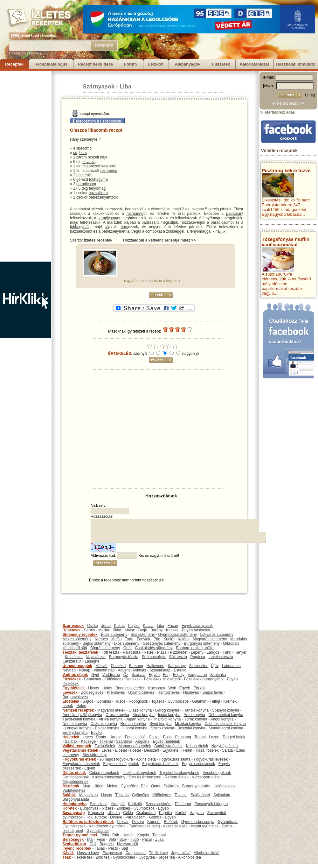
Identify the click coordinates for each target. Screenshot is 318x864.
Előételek (71, 701)
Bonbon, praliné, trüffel (195, 648)
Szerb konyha (162, 728)
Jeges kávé (180, 853)
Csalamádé (146, 813)
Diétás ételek (74, 772)
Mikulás (139, 670)
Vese (101, 839)
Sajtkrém (171, 786)
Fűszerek (221, 64)
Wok (172, 688)
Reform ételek (177, 777)
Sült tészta (178, 657)
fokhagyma (98, 179)
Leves (88, 737)
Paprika (165, 813)
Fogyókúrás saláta (174, 759)
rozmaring (108, 170)
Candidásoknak (76, 777)
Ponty (101, 737)
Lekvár (123, 821)
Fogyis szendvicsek (198, 764)
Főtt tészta (110, 652)
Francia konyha (196, 710)
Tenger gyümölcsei (80, 835)
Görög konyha (167, 710)
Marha (103, 630)
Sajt (124, 848)
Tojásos (157, 701)
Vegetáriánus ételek (80, 750)
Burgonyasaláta (76, 799)
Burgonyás (89, 808)
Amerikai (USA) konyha (82, 715)
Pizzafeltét (178, 652)
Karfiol (180, 813)
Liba (125, 86)
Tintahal (159, 835)
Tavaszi (181, 795)
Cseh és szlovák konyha (224, 723)
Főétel (135, 750)
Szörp (227, 826)
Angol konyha (222, 719)
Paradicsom (135, 817)
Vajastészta (96, 657)
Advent (123, 670)
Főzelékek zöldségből (162, 679)
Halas (107, 688)
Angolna (142, 741)
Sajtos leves (212, 692)
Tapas (100, 848)
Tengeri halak (234, 737)
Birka (117, 630)
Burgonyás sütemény (202, 643)
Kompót (153, 821)
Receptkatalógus (50, 64)
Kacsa (148, 625)
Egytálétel (170, 750)
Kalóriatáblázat (254, 64)
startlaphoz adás (277, 112)
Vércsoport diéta (205, 777)
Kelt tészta (74, 657)
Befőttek (171, 821)
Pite (157, 639)
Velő (112, 839)
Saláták (71, 741)
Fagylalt (143, 639)
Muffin (116, 639)
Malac (130, 630)
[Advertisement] (25, 166)
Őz (125, 674)
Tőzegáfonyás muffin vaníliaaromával (285, 241)
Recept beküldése (95, 64)
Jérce (106, 625)
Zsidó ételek (104, 746)
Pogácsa (197, 657)
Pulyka (134, 625)
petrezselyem (100, 197)
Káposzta (96, 813)
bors (82, 153)
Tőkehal (106, 741)
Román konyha (133, 723)
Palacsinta (131, 652)
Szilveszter (198, 666)
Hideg (98, 786)
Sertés (89, 630)
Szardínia (124, 741)
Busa (167, 737)
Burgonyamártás (196, 786)
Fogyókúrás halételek (160, 764)
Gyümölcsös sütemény (177, 634)
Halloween (155, 666)
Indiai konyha (169, 715)
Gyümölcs (129, 786)
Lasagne (92, 661)
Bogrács (107, 844)
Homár (128, 835)
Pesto (113, 848)
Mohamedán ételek (135, 746)
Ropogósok (138, 701)
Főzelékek (72, 679)
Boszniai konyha (191, 728)
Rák (115, 835)
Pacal (147, 839)
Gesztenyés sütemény (162, 643)
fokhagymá (79, 227)
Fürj (166, 674)
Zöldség (123, 808)
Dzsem (138, 821)
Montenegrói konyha (226, 728)
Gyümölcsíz (228, 821)
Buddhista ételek (168, 746)
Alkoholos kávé (206, 853)
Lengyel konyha (78, 728)
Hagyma (197, 813)
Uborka (113, 813)
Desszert (151, 750)
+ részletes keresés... (27, 53)
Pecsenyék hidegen (211, 804)
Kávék (68, 853)
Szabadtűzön (74, 844)
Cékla (128, 813)
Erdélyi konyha (75, 732)
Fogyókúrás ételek (79, 759)
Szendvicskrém (158, 804)
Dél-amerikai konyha (225, 715)
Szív (123, 839)
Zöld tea (102, 857)
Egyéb (154, 674)
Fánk (227, 652)
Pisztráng (183, 737)
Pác (144, 786)
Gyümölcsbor (97, 830)
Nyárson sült (127, 844)
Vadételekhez (74, 790)
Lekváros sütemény (216, 634)
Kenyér (241, 652)
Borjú (142, 630)
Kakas (119, 625)
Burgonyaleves (75, 697)
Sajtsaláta (221, 795)
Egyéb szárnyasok (197, 625)
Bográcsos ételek (130, 688)
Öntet (155, 786)
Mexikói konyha (188, 723)
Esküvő (180, 670)
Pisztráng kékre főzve (286, 170)
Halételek (71, 737)
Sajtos (88, 701)
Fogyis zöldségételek (121, 764)
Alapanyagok (188, 64)
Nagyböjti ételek (224, 746)
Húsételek (72, 630)
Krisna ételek (197, 746)
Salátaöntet (200, 795)
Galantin (199, 701)
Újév (214, 666)
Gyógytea (147, 857)
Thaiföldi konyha (167, 719)
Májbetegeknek (75, 781)
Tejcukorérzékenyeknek (179, 772)
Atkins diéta (146, 759)
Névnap (69, 670)
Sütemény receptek (80, 634)
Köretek (70, 808)
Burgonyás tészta (123, 657)
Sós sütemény (143, 634)
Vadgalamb (197, 674)
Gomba (155, 817)
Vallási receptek (77, 746)
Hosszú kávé (88, 853)
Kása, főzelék (207, 750)
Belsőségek (73, 839)
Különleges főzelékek (123, 679)
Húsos (93, 688)
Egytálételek (74, 688)
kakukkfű (108, 166)
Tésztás (121, 795)
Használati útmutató (295, 64)
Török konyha (195, 719)
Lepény (197, 652)
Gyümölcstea (124, 857)
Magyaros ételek (111, 710)
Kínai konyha (144, 715)
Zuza (159, 839)
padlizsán (84, 175)
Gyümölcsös (178, 701)
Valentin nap (104, 670)
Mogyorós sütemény (210, 639)
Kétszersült (72, 661)
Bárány (156, 630)
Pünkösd (118, 666)
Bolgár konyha (107, 728)
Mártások (71, 786)
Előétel (121, 750)
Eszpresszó (112, 853)
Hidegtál (118, 804)
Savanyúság (74, 813)
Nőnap (84, 670)
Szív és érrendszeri (145, 777)
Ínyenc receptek (77, 848)
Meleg (112, 786)
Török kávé (158, 853)
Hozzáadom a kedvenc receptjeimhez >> (159, 240)
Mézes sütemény (77, 639)
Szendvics (98, 804)
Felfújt (215, 701)
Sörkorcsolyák (154, 657)
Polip (104, 835)
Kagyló (143, 835)
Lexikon (155, 64)
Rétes (149, 652)
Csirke (92, 625)
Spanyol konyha (225, 710)
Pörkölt (199, 688)
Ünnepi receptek (77, 666)
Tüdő (134, 839)
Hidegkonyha (74, 804)
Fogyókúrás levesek (211, 759)
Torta (129, 639)
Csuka (154, 737)
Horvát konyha (135, 728)
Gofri (127, 648)
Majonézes (88, 795)
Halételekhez (224, 786)
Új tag (310, 95)
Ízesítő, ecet (73, 830)
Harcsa (115, 737)
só (75, 153)
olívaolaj (89, 161)
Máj (90, 839)
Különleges (161, 795)
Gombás (104, 701)
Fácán (173, 625)
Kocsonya (156, 688)
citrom (81, 157)
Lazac (214, 737)
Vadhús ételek (75, 674)
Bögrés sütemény (105, 648)
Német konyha (75, 723)
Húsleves (191, 692)
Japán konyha (138, 719)
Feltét (187, 750)
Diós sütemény (126, 643)
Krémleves (116, 692)
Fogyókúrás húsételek (81, 764)
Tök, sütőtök (96, 817)
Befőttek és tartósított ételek (88, 821)
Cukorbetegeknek (104, 772)
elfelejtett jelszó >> (288, 103)
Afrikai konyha (110, 719)
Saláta (227, 750)
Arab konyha (194, 715)
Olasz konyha (140, 710)
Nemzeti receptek (78, 710)
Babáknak (92, 679)
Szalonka (218, 674)
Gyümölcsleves (141, 692)
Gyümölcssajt (74, 826)
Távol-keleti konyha (79, 719)
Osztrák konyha (104, 723)
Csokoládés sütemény (154, 648)
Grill (92, 844)
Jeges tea (166, 857)
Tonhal (199, 737)
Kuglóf (168, 639)
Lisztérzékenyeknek (139, 772)
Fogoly (178, 674)
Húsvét (101, 666)
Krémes (101, 639)
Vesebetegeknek (217, 772)
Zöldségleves (92, 692)
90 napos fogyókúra (116, 759)
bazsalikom (98, 193)
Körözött (135, 804)
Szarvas (138, 674)
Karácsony (177, 666)
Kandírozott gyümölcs (107, 826)
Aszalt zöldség (175, 826)
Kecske (172, 630)
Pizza (161, 652)
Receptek (14, 64)
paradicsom (86, 184)
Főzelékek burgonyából (204, 679)
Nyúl (95, 674)
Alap (86, 786)
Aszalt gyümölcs (204, 826)
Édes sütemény (114, 634)
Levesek (70, 692)
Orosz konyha (117, 715)
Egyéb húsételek (196, 630)
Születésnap (159, 670)
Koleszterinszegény (108, 777)
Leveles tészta (221, 657)
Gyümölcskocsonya (197, 821)
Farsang (136, 666)
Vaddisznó (111, 674)
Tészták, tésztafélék (80, 652)
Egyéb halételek (166, 741)
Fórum (130, 64)
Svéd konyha (160, 723)
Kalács (183, 639)
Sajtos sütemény (96, 643)
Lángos (213, 652)
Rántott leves (168, 692)
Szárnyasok (98, 86)
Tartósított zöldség (144, 826)
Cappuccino (136, 853)
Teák (67, 857)
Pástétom (183, 804)
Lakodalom (231, 666)
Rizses (107, 808)
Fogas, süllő (135, 737)
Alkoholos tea (189, 857)
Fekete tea (83, 857)
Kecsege (88, 741)
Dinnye (116, 817)
